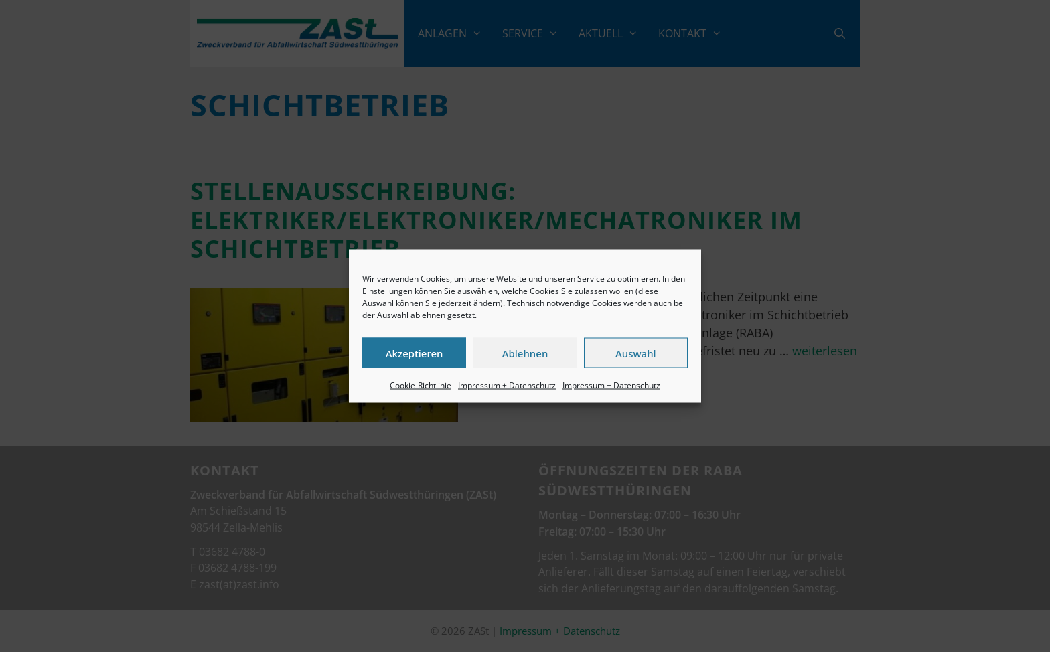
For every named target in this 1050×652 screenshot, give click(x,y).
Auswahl (635, 352)
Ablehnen (525, 352)
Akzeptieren (414, 352)
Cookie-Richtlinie (420, 385)
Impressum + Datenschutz (507, 385)
